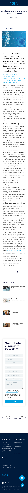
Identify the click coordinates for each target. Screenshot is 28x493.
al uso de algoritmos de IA (15, 250)
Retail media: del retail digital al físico (17, 324)
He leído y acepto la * (12, 391)
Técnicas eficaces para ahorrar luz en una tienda (18, 299)
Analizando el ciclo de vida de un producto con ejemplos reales (18, 288)
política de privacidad (11, 392)
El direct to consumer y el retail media (18, 311)
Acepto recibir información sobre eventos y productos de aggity (13, 395)
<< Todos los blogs (7, 28)
